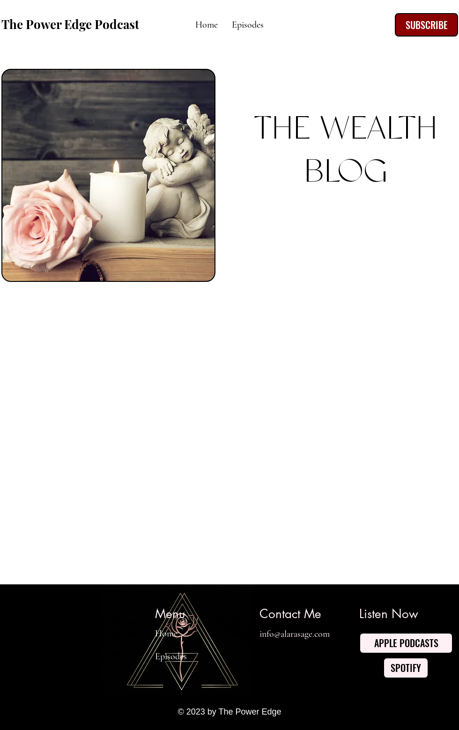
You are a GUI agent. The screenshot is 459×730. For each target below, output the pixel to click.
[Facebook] (262, 656)
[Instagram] (334, 656)
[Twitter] (286, 656)
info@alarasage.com (294, 634)
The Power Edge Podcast (70, 24)
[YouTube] (310, 656)
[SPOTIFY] (406, 667)
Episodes (171, 656)
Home (166, 633)
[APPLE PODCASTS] (406, 643)
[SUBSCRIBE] (426, 25)
